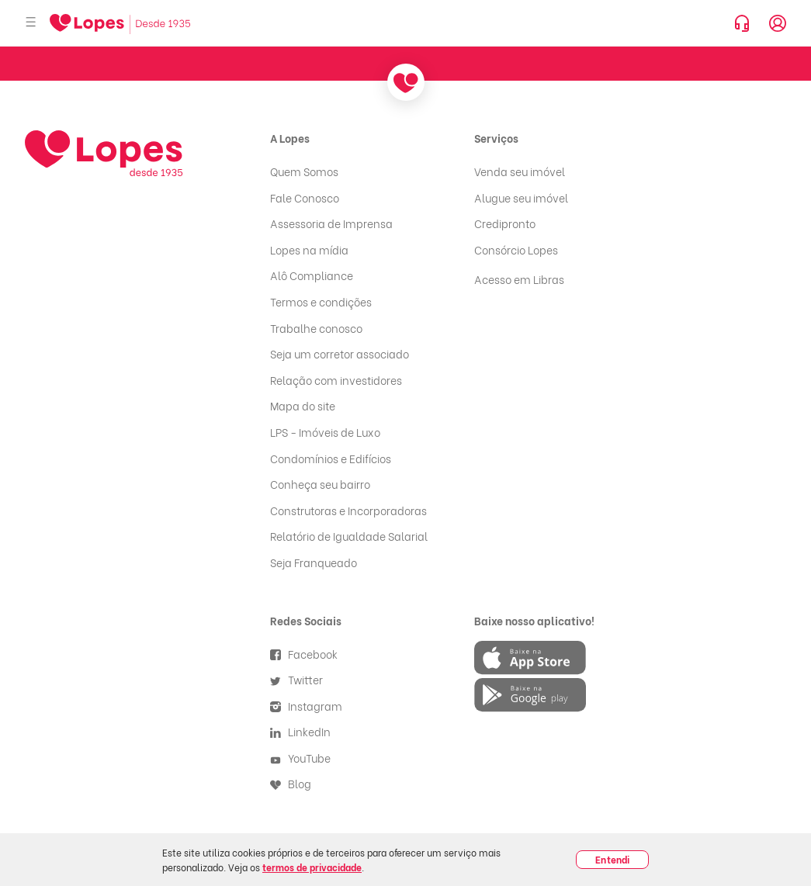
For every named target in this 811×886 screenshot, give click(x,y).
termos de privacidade (312, 867)
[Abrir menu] (31, 23)
